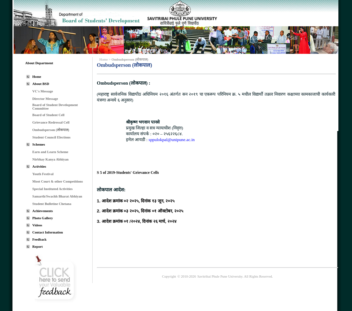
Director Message (45, 99)
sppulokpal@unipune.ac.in (171, 139)
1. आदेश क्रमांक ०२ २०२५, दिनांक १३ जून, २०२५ (136, 200)
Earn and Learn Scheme (50, 152)
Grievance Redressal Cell (51, 122)
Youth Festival (42, 174)
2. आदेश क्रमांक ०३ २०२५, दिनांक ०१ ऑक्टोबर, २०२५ (140, 211)
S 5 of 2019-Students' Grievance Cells (128, 172)
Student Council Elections (51, 137)
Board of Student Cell (48, 115)
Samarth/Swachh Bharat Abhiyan (57, 196)
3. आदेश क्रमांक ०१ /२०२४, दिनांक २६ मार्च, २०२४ (136, 221)
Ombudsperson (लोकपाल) (50, 130)
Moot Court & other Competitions (57, 181)
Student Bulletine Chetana (51, 204)
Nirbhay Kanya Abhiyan (50, 159)
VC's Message (42, 91)
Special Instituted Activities (52, 189)
